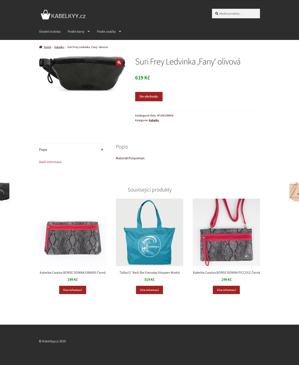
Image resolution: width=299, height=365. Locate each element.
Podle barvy (76, 31)
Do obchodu (149, 96)
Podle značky (106, 31)
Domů (47, 47)
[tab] (72, 150)
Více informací (72, 290)
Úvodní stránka (49, 31)
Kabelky (59, 47)
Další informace (50, 162)
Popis (43, 149)
